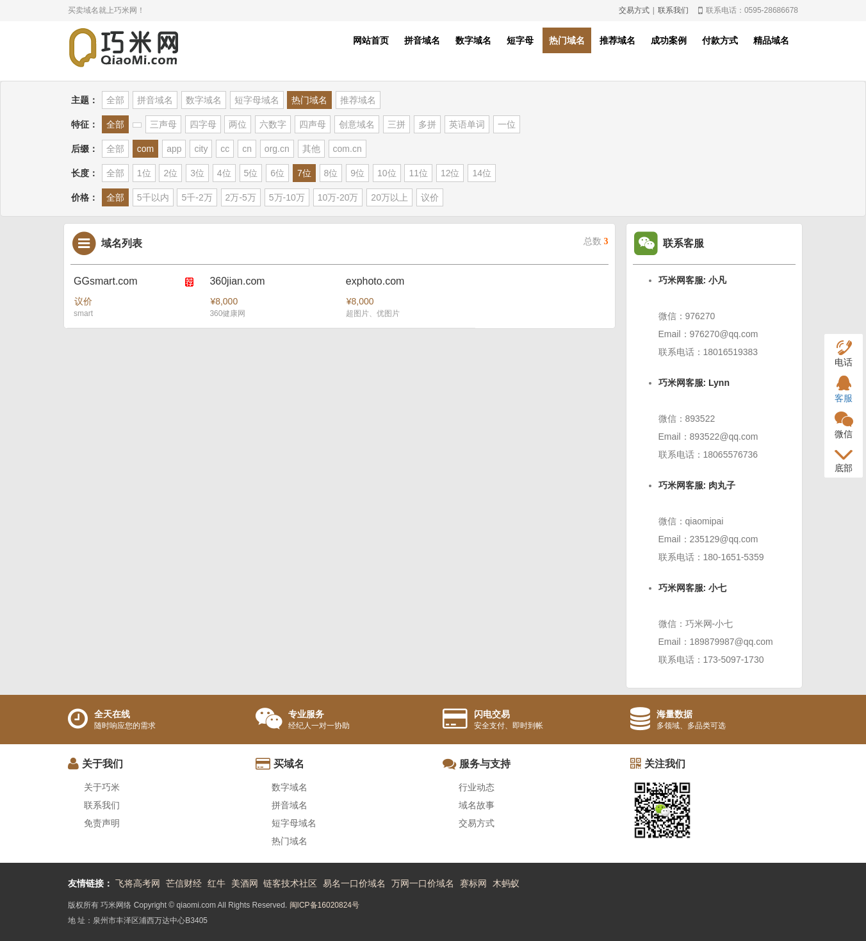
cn (247, 149)
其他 (311, 149)
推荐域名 (617, 40)
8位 (331, 173)
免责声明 (102, 823)
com (145, 149)
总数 (596, 241)
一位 (507, 124)
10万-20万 (338, 197)
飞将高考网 (137, 883)
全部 (115, 100)
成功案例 (669, 40)
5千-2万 (196, 197)
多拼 (427, 124)
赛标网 (473, 883)
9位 (357, 173)
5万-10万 (287, 197)
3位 (197, 173)
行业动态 (476, 787)
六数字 (272, 124)
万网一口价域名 (422, 883)
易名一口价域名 (354, 883)
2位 (170, 173)
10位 (386, 173)
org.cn (277, 149)
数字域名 (473, 40)
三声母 (163, 124)
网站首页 (371, 40)
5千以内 (153, 197)
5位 (251, 173)
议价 (430, 197)
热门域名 (567, 40)
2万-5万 (240, 197)
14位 (481, 173)
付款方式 (720, 40)
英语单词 (467, 124)
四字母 (203, 124)
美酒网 (244, 883)
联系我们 (673, 10)
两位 (238, 124)
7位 (304, 173)
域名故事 (476, 805)
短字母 (520, 40)
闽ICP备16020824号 (324, 905)
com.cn (347, 149)
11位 (418, 173)
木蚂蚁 (506, 883)
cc (224, 149)
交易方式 (634, 10)
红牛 (216, 883)
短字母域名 (256, 100)
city (201, 149)
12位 (450, 173)
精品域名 (771, 40)
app (174, 149)
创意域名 (357, 124)
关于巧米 (102, 787)
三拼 (396, 124)
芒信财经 (184, 883)
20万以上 (389, 197)
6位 (277, 173)
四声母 (312, 124)
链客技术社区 (290, 883)
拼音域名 (422, 40)
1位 (144, 173)
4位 (224, 173)
